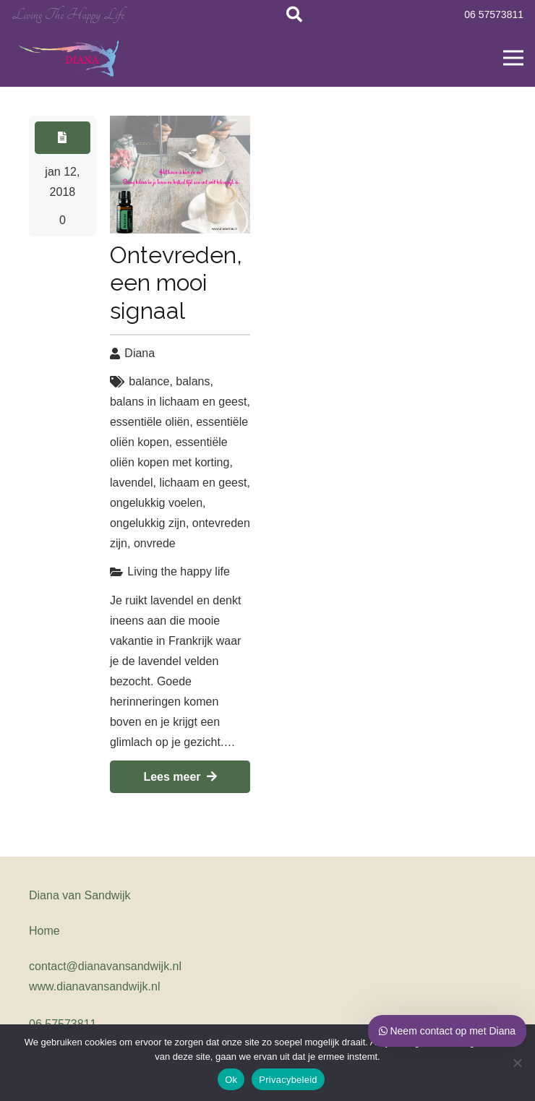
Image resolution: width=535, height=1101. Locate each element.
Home (44, 931)
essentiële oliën (149, 422)
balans (193, 381)
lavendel (131, 482)
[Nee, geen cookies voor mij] (517, 1062)
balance (149, 381)
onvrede (155, 543)
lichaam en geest (203, 482)
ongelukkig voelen (156, 503)
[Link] (70, 58)
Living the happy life (178, 571)
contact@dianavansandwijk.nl (105, 966)
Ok (231, 1079)
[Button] (62, 137)
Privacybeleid (288, 1079)
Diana (139, 353)
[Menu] (513, 58)
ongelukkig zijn (148, 523)
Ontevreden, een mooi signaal (176, 282)
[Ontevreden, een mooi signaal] (180, 175)
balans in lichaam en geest (178, 401)
